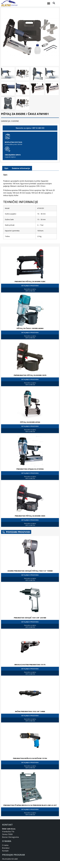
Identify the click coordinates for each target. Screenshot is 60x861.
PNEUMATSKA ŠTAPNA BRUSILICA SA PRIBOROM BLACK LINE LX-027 (30, 804)
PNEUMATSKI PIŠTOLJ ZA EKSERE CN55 (30, 515)
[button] (48, 3)
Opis (6, 167)
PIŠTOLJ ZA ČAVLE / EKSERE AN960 (30, 328)
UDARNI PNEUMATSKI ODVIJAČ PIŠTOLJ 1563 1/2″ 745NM (30, 570)
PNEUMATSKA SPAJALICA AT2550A (30, 468)
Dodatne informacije (21, 167)
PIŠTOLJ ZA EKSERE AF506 (30, 421)
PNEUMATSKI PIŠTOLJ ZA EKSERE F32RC (30, 281)
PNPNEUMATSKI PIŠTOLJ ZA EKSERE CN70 (30, 374)
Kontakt (5, 850)
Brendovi (5, 847)
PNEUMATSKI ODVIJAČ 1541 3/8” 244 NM (30, 617)
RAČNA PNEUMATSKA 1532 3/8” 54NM (30, 711)
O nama (5, 844)
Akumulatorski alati (10, 858)
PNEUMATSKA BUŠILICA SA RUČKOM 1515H (30, 758)
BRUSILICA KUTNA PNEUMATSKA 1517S (30, 664)
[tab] (6, 167)
